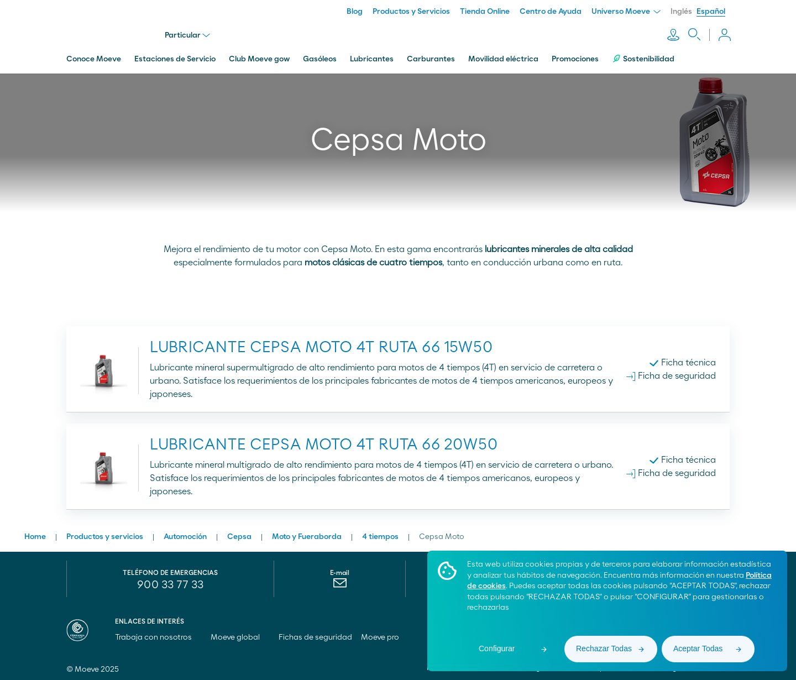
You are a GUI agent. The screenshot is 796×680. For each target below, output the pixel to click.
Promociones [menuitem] (575, 57)
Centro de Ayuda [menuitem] (551, 11)
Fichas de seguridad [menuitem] (315, 635)
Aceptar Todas (697, 648)
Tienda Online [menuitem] (485, 11)
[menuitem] (339, 583)
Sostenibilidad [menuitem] (643, 56)
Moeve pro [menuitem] (385, 635)
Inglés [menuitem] (681, 11)
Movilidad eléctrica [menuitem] (503, 57)
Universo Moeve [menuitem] (626, 11)
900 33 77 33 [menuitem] (170, 582)
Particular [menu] (188, 34)
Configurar (497, 648)
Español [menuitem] (710, 11)
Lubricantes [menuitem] (372, 57)
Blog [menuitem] (355, 11)
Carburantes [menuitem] (431, 57)
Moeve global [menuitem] (240, 635)
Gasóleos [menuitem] (320, 57)
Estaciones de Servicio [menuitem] (175, 57)
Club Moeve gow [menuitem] (259, 57)
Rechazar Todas (604, 648)
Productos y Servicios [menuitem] (411, 11)
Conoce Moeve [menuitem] (93, 57)
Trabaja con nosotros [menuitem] (158, 635)
